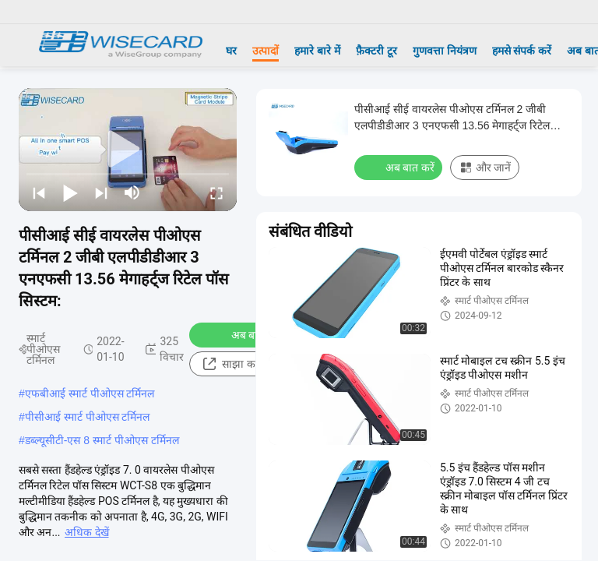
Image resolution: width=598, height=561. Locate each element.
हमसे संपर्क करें (522, 50)
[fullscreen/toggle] (216, 192)
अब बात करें (245, 334)
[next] (101, 192)
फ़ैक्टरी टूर (376, 50)
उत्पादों (265, 50)
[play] (127, 149)
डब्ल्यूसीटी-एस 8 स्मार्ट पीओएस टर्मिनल (102, 440)
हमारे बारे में (317, 50)
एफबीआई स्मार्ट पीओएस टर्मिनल (90, 393)
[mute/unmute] (132, 192)
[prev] (39, 192)
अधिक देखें (86, 532)
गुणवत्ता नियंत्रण (445, 50)
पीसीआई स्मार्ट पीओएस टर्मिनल (87, 417)
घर (231, 50)
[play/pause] (70, 192)
